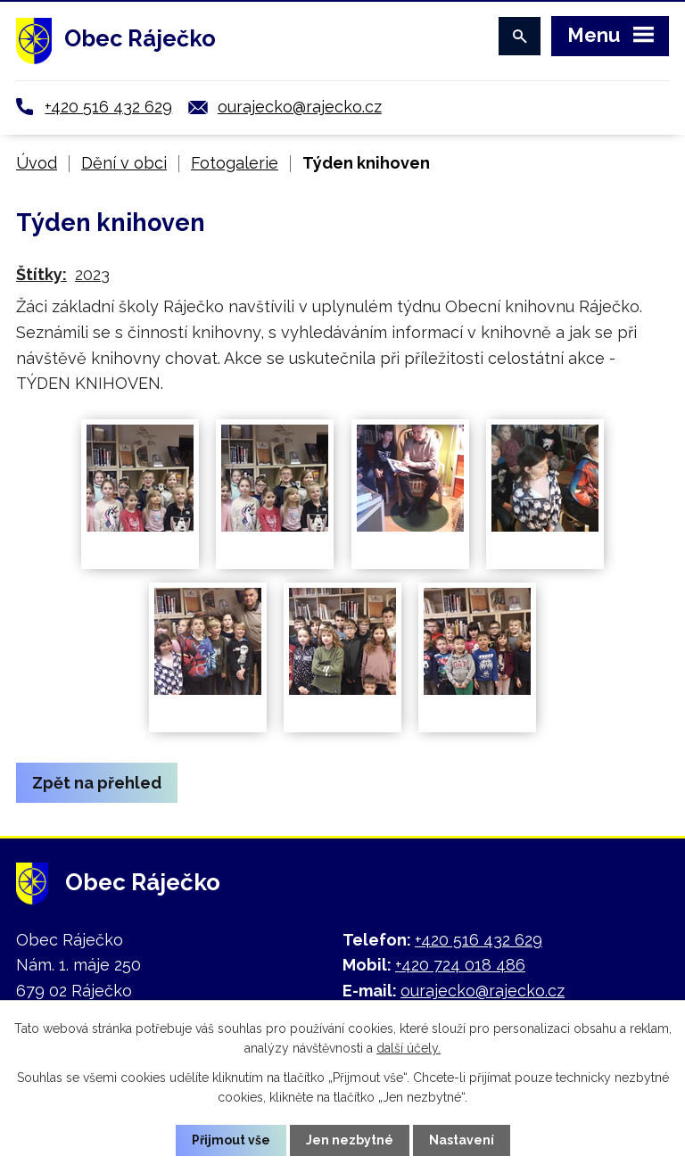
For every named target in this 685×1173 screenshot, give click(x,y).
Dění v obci (124, 162)
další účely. (408, 1048)
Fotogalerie (234, 162)
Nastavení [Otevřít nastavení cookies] (461, 1140)
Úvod (36, 162)
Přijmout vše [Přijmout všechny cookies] (231, 1140)
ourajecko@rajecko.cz (300, 106)
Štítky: (41, 274)
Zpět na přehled (96, 782)
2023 (92, 274)
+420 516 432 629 (108, 106)
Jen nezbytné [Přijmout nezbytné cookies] (349, 1140)
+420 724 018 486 (460, 964)
